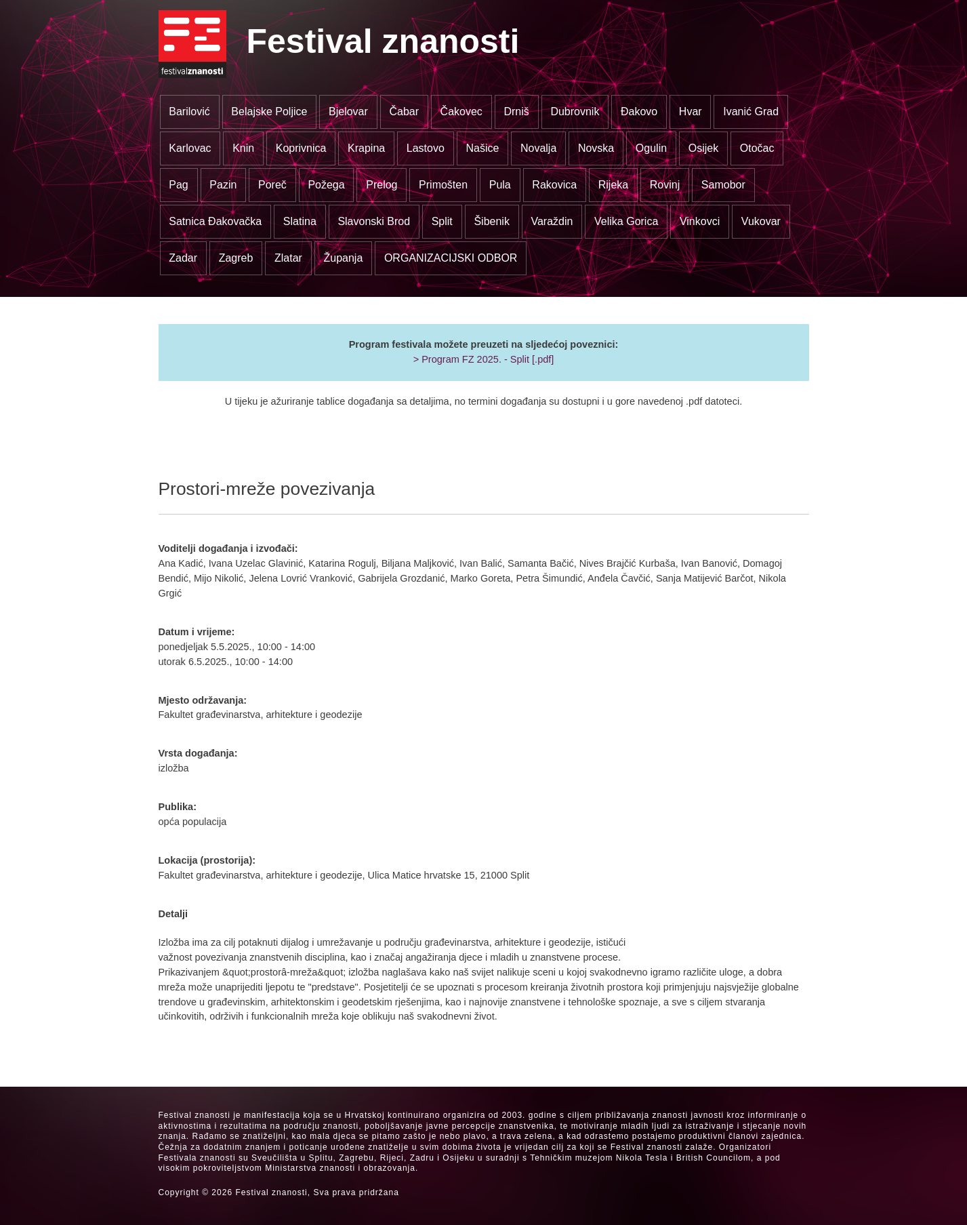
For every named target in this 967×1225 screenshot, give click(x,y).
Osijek (703, 148)
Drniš (516, 111)
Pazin (222, 184)
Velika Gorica (626, 221)
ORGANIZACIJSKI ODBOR (450, 258)
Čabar (404, 111)
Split (442, 221)
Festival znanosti (383, 41)
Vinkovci (700, 221)
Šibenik (491, 221)
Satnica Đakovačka (215, 221)
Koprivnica (301, 148)
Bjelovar (348, 111)
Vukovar (761, 221)
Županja (343, 258)
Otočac (757, 148)
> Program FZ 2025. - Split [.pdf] (483, 359)
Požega (326, 184)
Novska (596, 148)
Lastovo (426, 148)
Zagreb (236, 258)
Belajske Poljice (269, 111)
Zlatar (288, 258)
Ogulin (651, 148)
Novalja (538, 148)
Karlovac (190, 148)
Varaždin (552, 221)
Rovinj (665, 184)
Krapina (366, 148)
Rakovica (554, 184)
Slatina (299, 221)
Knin (243, 148)
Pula (500, 184)
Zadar (183, 258)
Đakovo (639, 111)
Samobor (723, 184)
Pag (178, 184)
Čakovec (461, 111)
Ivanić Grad (751, 111)
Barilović (189, 111)
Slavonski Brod (373, 221)
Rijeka (613, 184)
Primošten (443, 184)
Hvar (690, 111)
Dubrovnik (574, 111)
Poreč (272, 184)
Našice (482, 148)
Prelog (381, 184)
